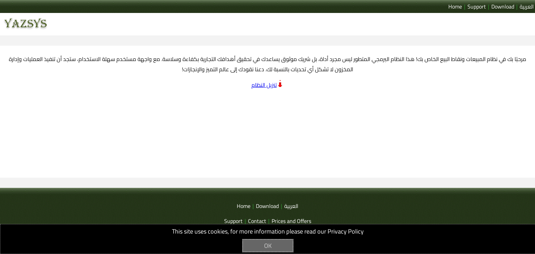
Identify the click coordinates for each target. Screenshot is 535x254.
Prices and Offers (291, 221)
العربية (527, 6)
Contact (257, 221)
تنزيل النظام (264, 85)
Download (502, 6)
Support (476, 6)
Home (455, 6)
